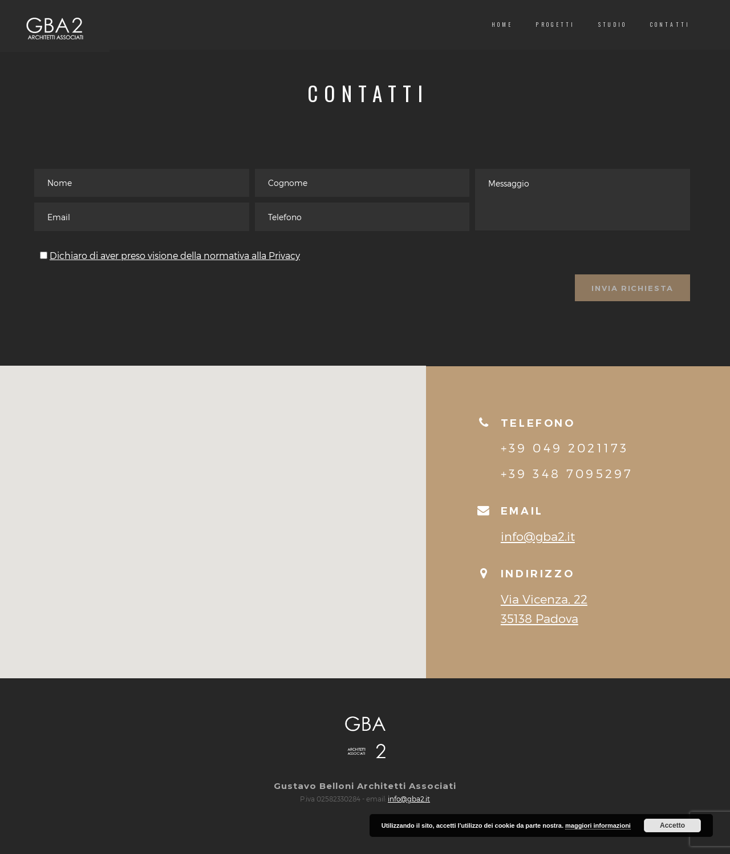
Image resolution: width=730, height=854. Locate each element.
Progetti (555, 24)
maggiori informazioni (598, 825)
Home (502, 24)
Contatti (670, 24)
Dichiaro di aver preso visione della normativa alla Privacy (175, 265)
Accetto (672, 825)
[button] (212, 522)
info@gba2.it (538, 547)
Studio (612, 24)
